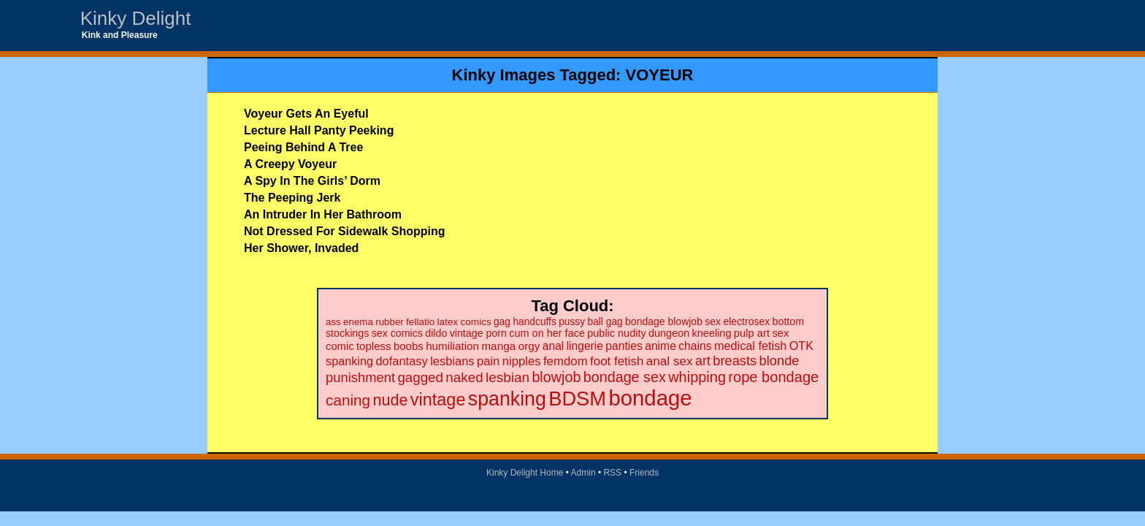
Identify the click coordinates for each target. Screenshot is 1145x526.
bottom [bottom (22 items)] (788, 321)
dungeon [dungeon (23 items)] (668, 333)
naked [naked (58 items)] (464, 377)
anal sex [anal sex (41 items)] (669, 361)
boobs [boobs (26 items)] (409, 346)
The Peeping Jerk (292, 197)
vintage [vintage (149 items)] (438, 399)
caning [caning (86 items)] (348, 400)
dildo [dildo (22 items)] (436, 333)
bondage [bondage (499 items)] (650, 398)
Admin (583, 473)
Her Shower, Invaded (301, 248)
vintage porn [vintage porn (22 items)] (478, 333)
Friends (644, 473)
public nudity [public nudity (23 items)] (616, 333)
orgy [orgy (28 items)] (529, 346)
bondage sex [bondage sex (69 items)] (624, 377)
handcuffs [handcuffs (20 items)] (534, 321)
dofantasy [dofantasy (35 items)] (401, 360)
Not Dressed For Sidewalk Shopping (344, 231)
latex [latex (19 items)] (448, 321)
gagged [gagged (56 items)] (420, 377)
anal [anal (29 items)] (553, 346)
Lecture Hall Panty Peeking (319, 130)
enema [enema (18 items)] (358, 321)
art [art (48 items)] (703, 361)
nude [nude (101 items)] (390, 400)
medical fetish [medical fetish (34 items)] (750, 345)
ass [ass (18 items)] (333, 321)
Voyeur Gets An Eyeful (306, 113)
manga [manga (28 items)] (498, 346)
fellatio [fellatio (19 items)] (420, 321)
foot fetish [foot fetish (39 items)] (616, 361)
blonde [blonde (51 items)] (779, 360)
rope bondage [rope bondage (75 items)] (773, 377)
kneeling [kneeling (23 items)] (712, 333)
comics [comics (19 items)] (476, 321)
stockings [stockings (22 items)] (347, 333)
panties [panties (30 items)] (624, 346)
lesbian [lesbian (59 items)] (507, 377)
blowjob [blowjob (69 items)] (556, 377)
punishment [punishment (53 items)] (360, 377)
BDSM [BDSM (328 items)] (577, 398)
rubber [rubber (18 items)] (389, 321)
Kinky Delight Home (524, 473)
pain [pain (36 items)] (488, 361)
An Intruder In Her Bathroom (323, 214)
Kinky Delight (135, 18)
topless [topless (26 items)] (373, 346)
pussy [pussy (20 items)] (572, 321)
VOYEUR (660, 75)
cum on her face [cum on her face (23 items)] (547, 333)
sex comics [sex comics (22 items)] (397, 333)
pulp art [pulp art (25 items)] (752, 333)
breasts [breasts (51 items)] (735, 360)
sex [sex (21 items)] (713, 321)
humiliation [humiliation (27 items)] (452, 346)
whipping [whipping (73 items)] (697, 377)
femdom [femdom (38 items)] (565, 361)
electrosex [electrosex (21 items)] (746, 321)
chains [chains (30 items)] (694, 346)
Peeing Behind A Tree (303, 147)
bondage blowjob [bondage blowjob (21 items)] (663, 321)
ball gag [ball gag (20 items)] (604, 321)
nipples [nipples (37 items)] (521, 361)
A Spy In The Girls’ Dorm (312, 181)
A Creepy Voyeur (290, 164)
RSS (612, 473)
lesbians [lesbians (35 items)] (452, 360)
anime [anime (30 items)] (660, 346)
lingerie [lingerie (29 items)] (585, 346)
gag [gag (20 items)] (502, 321)
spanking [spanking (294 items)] (507, 399)
